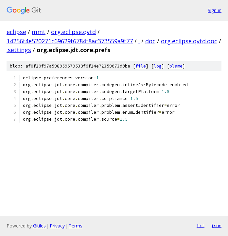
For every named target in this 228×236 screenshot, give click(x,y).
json (216, 225)
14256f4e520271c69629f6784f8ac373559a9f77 (70, 41)
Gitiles (39, 226)
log (158, 66)
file (140, 66)
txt (200, 225)
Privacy (57, 226)
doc (150, 41)
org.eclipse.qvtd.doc (189, 41)
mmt (38, 32)
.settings (19, 50)
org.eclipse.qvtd (73, 32)
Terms (75, 226)
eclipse (16, 32)
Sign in (214, 10)
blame (176, 66)
